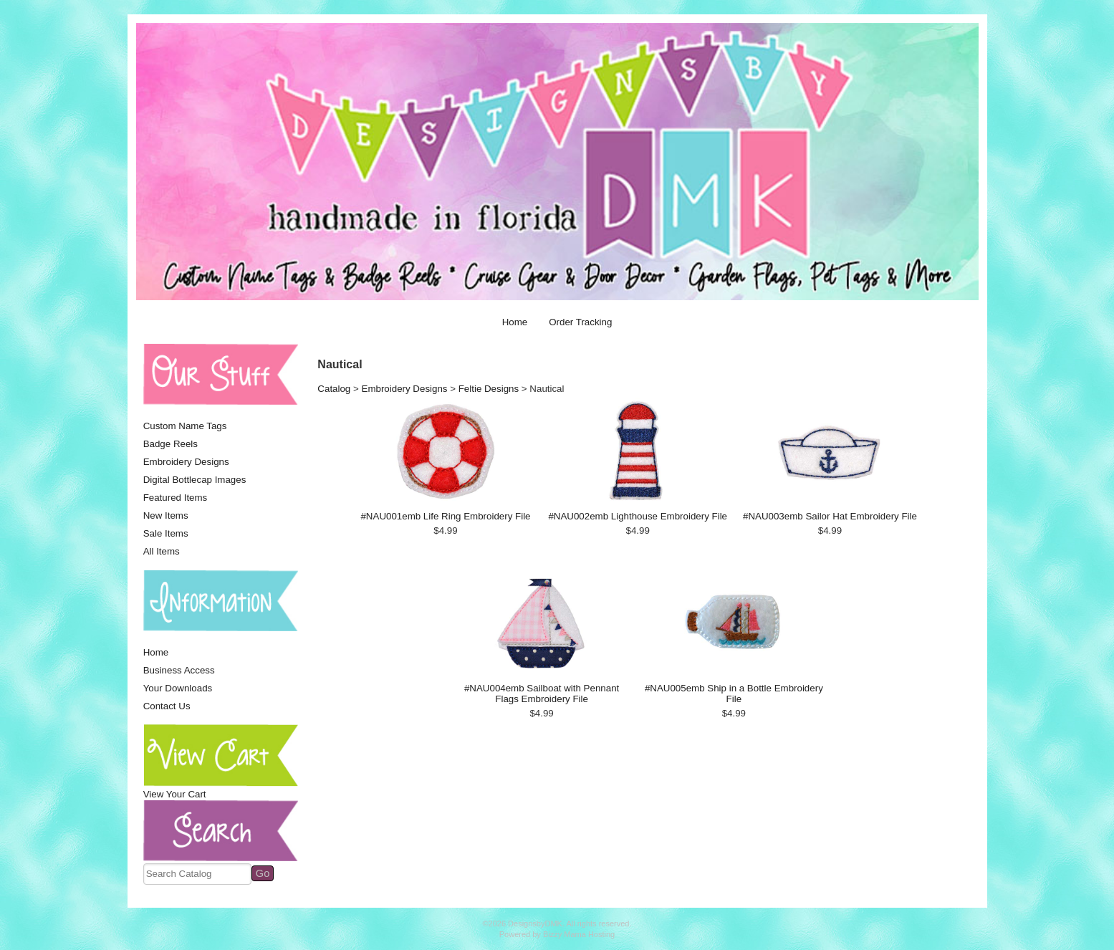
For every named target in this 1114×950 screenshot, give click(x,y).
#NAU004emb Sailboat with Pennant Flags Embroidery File (541, 693)
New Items (165, 515)
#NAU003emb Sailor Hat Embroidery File (830, 516)
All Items (161, 551)
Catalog (333, 388)
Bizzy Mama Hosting (579, 934)
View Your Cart (174, 794)
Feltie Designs (488, 388)
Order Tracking (580, 322)
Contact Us (167, 706)
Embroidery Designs (186, 461)
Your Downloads (178, 688)
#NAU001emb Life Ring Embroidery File (445, 516)
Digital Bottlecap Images (194, 479)
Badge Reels (170, 443)
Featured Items (175, 497)
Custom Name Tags (185, 426)
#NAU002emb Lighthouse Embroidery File (637, 516)
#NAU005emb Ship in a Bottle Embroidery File (734, 693)
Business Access (179, 670)
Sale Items (165, 533)
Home (515, 322)
